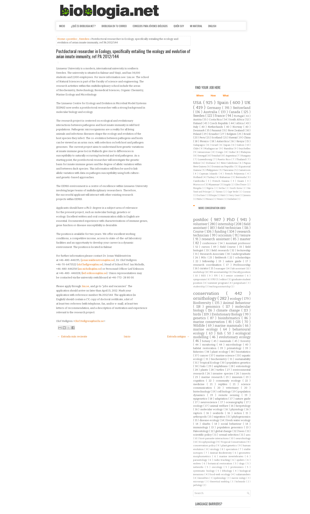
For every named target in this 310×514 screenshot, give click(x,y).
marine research (212, 377)
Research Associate (212, 253)
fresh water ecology (238, 420)
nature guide (234, 261)
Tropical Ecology (209, 362)
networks (199, 467)
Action (238, 413)
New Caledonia (229, 163)
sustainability (242, 359)
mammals (225, 341)
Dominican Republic (223, 166)
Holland (198, 177)
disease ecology (209, 420)
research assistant (216, 239)
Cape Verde (233, 191)
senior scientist (235, 275)
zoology (198, 405)
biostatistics (243, 351)
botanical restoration (220, 463)
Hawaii (233, 137)
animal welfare (219, 405)
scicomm (225, 235)
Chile (196, 148)
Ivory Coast (234, 195)
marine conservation (209, 322)
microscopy (199, 481)
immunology (201, 427)
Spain (223, 102)
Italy (196, 126)
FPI (216, 275)
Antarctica (223, 141)
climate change (228, 310)
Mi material (196, 26)
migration (220, 416)
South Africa (237, 119)
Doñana (210, 163)
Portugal (239, 115)
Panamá (217, 130)
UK (247, 102)
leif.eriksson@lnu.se (94, 273)
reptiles (224, 384)
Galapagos (199, 145)
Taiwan (219, 191)
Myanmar (214, 184)
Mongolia (197, 188)
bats (203, 366)
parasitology (200, 460)
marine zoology (239, 478)
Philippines (212, 170)
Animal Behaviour (236, 303)
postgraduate (240, 283)
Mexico (205, 141)
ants (248, 434)
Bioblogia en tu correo (114, 26)
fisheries (199, 351)
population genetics (238, 362)
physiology (237, 409)
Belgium (232, 133)
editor (223, 279)
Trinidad (216, 155)
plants (205, 369)
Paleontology (201, 431)
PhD (232, 219)
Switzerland (241, 108)
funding (221, 231)
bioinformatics (230, 318)
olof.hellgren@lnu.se (90, 264)
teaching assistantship (220, 286)
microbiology (234, 344)
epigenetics (200, 398)
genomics (214, 306)
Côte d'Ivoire (241, 184)
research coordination (208, 264)
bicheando (240, 481)
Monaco (209, 199)
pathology (198, 485)
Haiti (223, 195)
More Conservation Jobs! (212, 208)
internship (226, 224)
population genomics (230, 427)
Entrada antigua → (178, 336)
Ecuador (214, 133)
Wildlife (199, 325)
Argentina (231, 155)
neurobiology (243, 438)
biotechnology (202, 391)
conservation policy (204, 445)
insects (246, 373)
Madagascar (211, 148)
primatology (235, 348)
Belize (197, 163)
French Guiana (221, 181)
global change (223, 431)
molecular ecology (212, 409)
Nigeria (210, 188)
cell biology (224, 391)
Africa (240, 123)
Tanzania (228, 170)
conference (210, 243)
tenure (245, 235)
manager (220, 268)
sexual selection (229, 434)
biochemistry (219, 359)
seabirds (219, 413)
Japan (227, 145)
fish (220, 333)
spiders (241, 460)
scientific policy (203, 434)
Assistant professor (238, 243)
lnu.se (85, 286)
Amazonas (204, 152)
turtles (220, 369)
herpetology (243, 405)
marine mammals (229, 325)
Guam (241, 181)
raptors (198, 413)
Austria (197, 119)
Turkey (211, 177)
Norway (237, 126)
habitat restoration (205, 348)
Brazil (247, 133)
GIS (238, 322)
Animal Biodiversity (221, 452)
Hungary (245, 155)
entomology (243, 366)
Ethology (227, 470)
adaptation (221, 398)
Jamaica (247, 195)
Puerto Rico (224, 159)
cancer (204, 355)
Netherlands (216, 126)
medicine (200, 384)
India (232, 152)
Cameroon (244, 170)
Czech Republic (219, 123)
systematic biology (204, 470)
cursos (206, 246)
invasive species (223, 373)
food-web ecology (220, 474)
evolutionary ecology (234, 337)
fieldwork (221, 257)
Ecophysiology (207, 442)
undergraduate (241, 253)
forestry (245, 341)
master (245, 239)
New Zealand (236, 130)
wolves (197, 463)
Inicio (62, 26)
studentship (199, 286)
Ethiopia (213, 195)
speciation (232, 449)
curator (204, 268)
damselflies (203, 478)
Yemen (220, 199)
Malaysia (245, 152)
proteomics (238, 467)
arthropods (200, 416)
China (247, 137)
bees (241, 431)
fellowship (209, 261)
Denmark (199, 130)
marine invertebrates (232, 456)
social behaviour (232, 423)
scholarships (242, 257)
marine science (225, 355)
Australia (210, 112)
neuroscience (209, 402)
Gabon (241, 145)
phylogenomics (241, 416)
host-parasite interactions (214, 438)
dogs (242, 463)
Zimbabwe (232, 199)
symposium (199, 279)
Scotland (217, 137)
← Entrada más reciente (72, 336)
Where (200, 95)
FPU (213, 279)
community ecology (229, 380)
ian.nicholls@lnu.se (89, 268)
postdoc (72, 38)
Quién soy (179, 26)
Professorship (241, 264)
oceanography (235, 402)
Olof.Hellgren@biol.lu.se (89, 321)
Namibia (229, 148)
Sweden (84, 38)
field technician (230, 228)
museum (238, 377)
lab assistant (239, 268)
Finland (198, 123)
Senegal (202, 155)
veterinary (233, 387)
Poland (197, 133)
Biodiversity (202, 303)
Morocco (198, 184)
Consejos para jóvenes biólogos (150, 26)
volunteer (200, 224)
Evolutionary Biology (227, 314)
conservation (209, 293)
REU (204, 275)
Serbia (222, 188)
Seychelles (244, 148)
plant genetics (229, 445)
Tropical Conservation (233, 442)
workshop (199, 272)
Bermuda (241, 177)
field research (221, 250)
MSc (204, 257)
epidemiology (220, 478)
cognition (199, 380)
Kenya (240, 141)
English (212, 26)
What (226, 95)
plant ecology (220, 351)
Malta (199, 199)
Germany (214, 108)
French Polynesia (235, 173)
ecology (236, 299)
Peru (202, 137)
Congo (220, 152)
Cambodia (199, 181)
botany (207, 341)
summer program (218, 283)
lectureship (243, 250)
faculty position (241, 272)
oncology (218, 467)
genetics (200, 318)
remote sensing (230, 395)
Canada (235, 112)
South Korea (236, 188)
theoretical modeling (220, 481)
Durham (201, 195)
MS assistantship (219, 272)
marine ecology (206, 329)
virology (215, 449)
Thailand (241, 159)
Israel (215, 145)
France (220, 116)
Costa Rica (215, 119)
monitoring (209, 344)
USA (198, 102)
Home (61, 38)
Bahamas (225, 177)
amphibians (221, 366)
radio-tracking (222, 460)
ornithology (205, 298)
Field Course (228, 246)
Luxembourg (205, 159)
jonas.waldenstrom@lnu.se (98, 260)
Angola (227, 184)
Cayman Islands (209, 173)
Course (199, 231)
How (213, 95)
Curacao (246, 191)
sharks (207, 423)
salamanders (243, 474)
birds (197, 314)
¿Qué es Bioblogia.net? (83, 26)
